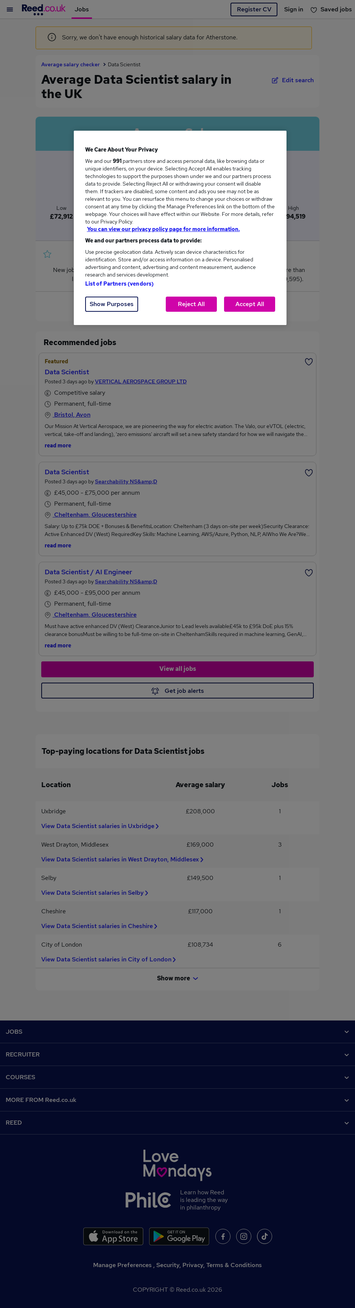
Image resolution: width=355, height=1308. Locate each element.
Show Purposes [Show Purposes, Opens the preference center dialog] (112, 304)
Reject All (191, 304)
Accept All (249, 304)
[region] (180, 228)
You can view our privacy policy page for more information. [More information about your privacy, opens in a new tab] (163, 229)
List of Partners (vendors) (119, 283)
